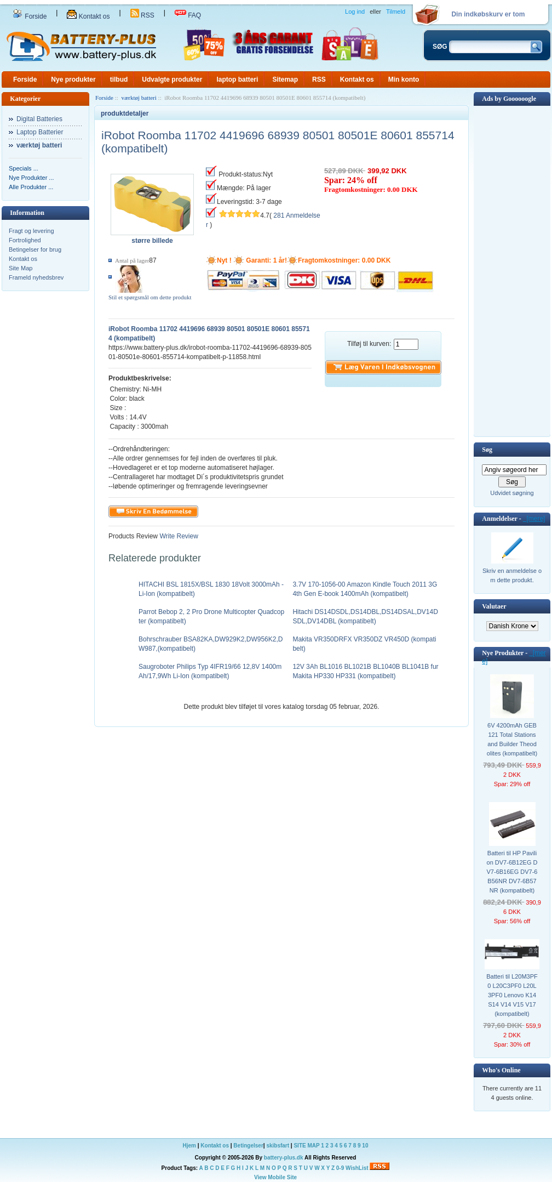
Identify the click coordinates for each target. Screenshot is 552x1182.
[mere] (534, 518)
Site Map (20, 268)
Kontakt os (88, 16)
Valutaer (494, 606)
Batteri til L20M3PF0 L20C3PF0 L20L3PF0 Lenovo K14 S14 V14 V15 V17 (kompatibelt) (512, 995)
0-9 (340, 1168)
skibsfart (277, 1146)
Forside (30, 16)
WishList (357, 1168)
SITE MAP (306, 1146)
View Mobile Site (275, 1177)
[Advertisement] (512, 270)
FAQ (188, 15)
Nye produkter (73, 79)
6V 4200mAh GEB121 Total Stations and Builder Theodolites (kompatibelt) (512, 739)
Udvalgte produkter (172, 79)
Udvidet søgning (512, 493)
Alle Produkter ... (31, 187)
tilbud (119, 79)
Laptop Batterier (39, 132)
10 (365, 1146)
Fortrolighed (25, 240)
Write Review (178, 536)
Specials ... (23, 168)
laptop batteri (237, 79)
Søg (487, 449)
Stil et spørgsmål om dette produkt (150, 297)
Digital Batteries (39, 119)
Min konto (403, 79)
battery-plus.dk (283, 1158)
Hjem (189, 1146)
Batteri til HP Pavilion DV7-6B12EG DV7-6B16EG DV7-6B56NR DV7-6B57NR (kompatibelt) (512, 872)
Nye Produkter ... (31, 177)
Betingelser (248, 1146)
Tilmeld (395, 11)
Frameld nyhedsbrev (36, 277)
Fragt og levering (31, 231)
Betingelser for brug (35, 249)
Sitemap (285, 79)
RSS (142, 15)
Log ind (355, 11)
